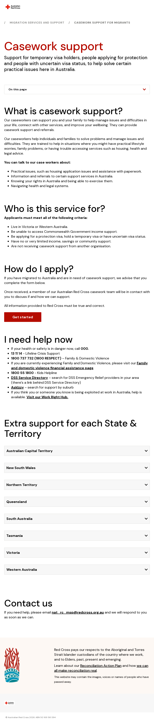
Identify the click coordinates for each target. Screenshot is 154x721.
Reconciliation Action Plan (101, 665)
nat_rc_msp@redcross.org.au (78, 612)
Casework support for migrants (102, 22)
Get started (23, 317)
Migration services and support (37, 22)
